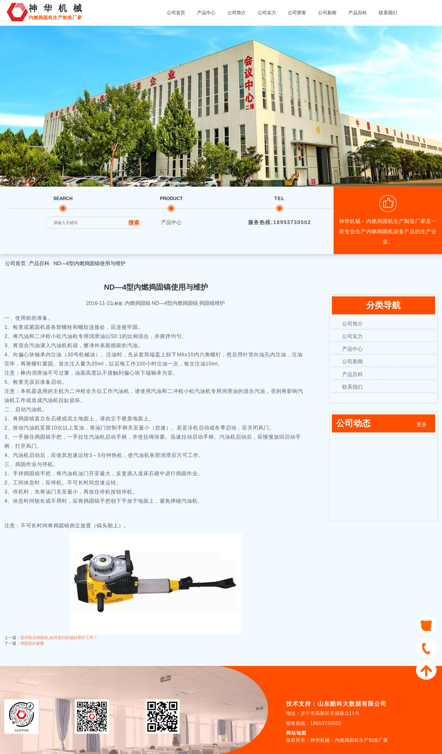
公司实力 (267, 12)
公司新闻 (327, 12)
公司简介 (236, 12)
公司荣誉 (297, 12)
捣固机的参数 (32, 639)
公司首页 (176, 12)
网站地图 (296, 733)
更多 (422, 424)
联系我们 (388, 12)
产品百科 (357, 12)
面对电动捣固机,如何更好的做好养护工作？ (59, 633)
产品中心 (206, 12)
